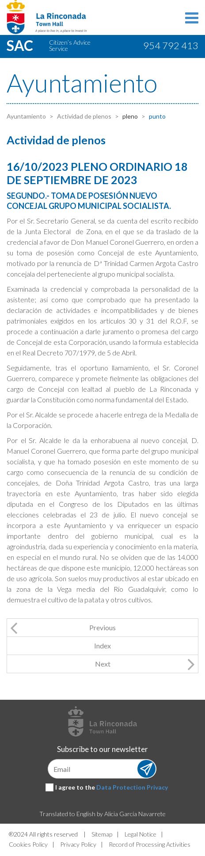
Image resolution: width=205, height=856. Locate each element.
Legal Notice (140, 834)
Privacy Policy (78, 844)
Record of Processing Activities (149, 844)
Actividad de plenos (83, 116)
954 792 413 (170, 45)
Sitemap (101, 834)
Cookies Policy (28, 844)
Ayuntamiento (26, 116)
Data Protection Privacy (132, 787)
